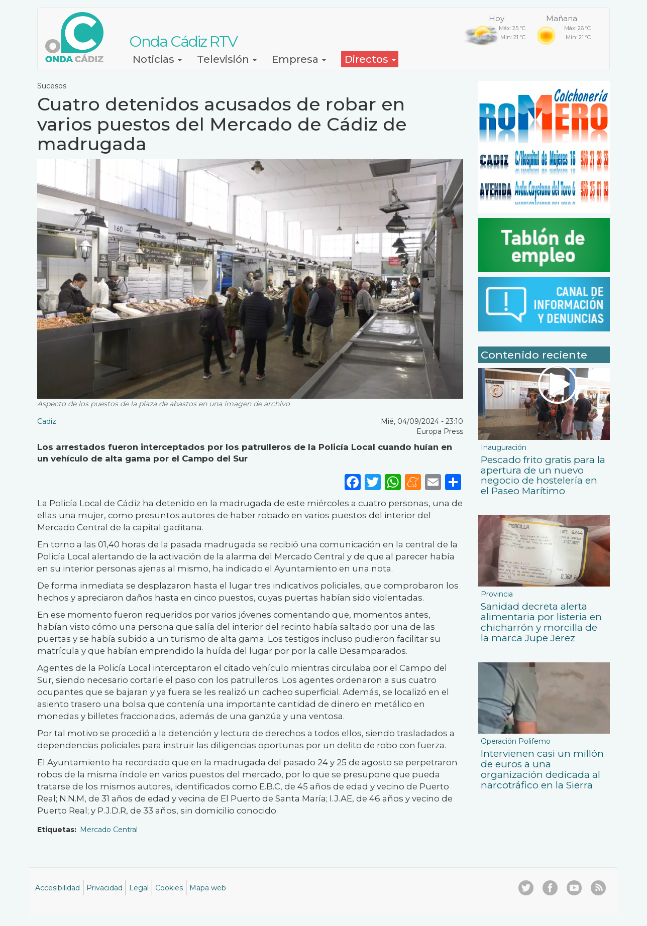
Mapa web (207, 887)
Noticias (157, 59)
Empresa (299, 59)
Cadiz (46, 421)
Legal (139, 887)
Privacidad (104, 887)
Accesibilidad (57, 887)
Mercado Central (109, 829)
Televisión (227, 59)
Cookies (169, 887)
